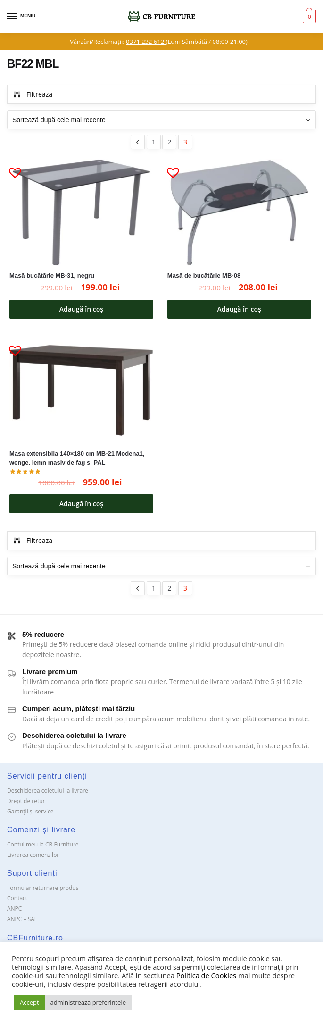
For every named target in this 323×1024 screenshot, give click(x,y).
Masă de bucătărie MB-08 (203, 275)
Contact (17, 898)
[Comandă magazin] (161, 119)
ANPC (14, 909)
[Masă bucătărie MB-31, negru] (81, 213)
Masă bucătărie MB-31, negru (51, 275)
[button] (11, 168)
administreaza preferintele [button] (88, 1002)
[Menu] (21, 16)
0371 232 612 (146, 41)
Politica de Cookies (206, 975)
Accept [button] (29, 1002)
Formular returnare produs (42, 888)
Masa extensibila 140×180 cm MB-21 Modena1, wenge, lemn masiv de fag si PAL (77, 458)
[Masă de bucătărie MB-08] (239, 213)
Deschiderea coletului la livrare (47, 791)
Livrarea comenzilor (33, 855)
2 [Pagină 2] (169, 141)
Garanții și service (30, 811)
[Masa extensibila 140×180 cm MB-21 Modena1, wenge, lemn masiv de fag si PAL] (81, 391)
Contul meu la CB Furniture (43, 844)
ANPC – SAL (22, 919)
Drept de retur (26, 801)
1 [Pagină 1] (154, 141)
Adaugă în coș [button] (81, 309)
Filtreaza (32, 94)
